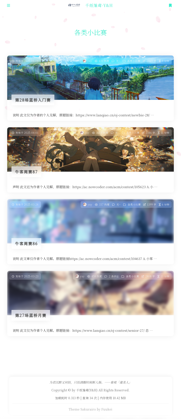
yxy (89, 61)
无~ (118, 61)
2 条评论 (114, 276)
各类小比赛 (133, 61)
